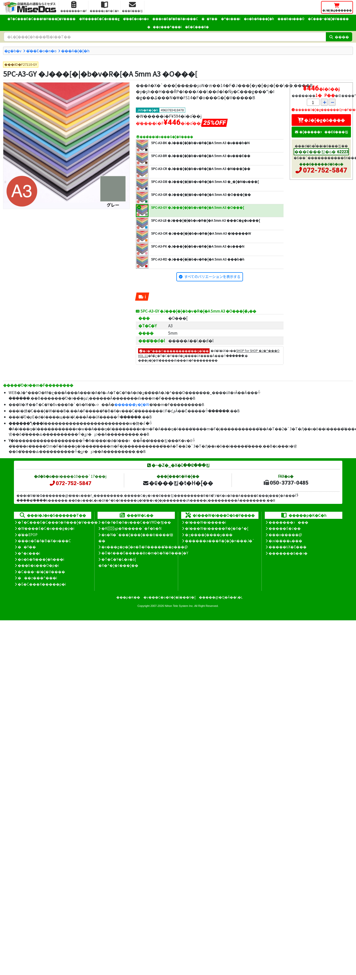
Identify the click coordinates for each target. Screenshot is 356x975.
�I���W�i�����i (205, 522)
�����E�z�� (285, 528)
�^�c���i (230, 18)
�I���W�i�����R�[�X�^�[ (216, 528)
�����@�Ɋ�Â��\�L (220, 597)
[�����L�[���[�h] (165, 36)
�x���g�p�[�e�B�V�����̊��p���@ (144, 546)
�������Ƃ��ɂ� (288, 553)
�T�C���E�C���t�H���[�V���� (41, 18)
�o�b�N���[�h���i (41, 559)
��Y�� (209, 18)
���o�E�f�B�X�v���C (175, 18)
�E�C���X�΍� (197, 27)
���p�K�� (128, 597)
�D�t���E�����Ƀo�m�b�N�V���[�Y (144, 552)
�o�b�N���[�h (259, 18)
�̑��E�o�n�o (136, 18)
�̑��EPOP (28, 534)
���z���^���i (164, 27)
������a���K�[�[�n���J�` (219, 540)
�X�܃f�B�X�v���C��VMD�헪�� (136, 522)
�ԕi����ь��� (285, 540)
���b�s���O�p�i (38, 565)
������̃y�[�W (131, 404)
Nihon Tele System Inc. (179, 605)
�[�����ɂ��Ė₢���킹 (321, 131)
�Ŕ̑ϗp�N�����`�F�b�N (131, 528)
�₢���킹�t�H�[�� (177, 483)
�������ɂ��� (288, 522)
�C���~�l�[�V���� (328, 18)
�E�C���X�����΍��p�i (42, 584)
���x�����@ (285, 534)
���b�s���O (290, 18)
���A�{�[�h (75, 50)
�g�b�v (13, 50)
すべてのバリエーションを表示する (212, 276)
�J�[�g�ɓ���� (321, 120)
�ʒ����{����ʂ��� (209, 534)
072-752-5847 (325, 170)
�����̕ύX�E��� (287, 546)
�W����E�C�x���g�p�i (46, 528)
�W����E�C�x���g (99, 18)
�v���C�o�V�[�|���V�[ (169, 597)
